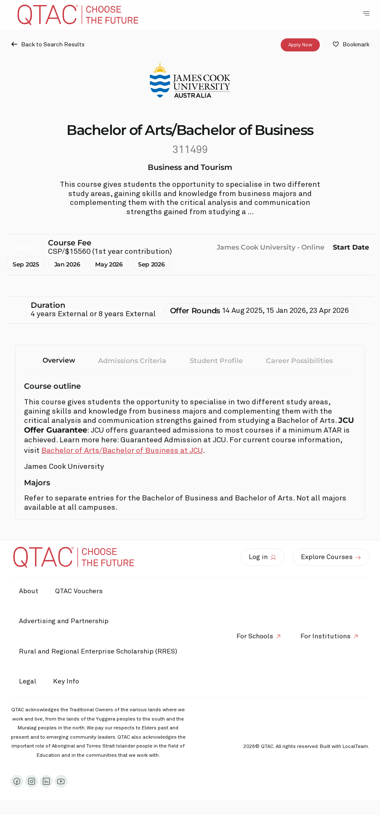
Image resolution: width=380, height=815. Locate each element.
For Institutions (325, 636)
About (28, 591)
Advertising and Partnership (64, 621)
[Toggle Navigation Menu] (366, 13)
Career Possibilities (299, 361)
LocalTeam (355, 746)
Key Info (68, 682)
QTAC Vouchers (79, 591)
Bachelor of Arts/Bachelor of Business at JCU (122, 451)
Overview (59, 360)
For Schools (255, 636)
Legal (27, 681)
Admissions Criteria (132, 361)
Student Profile (216, 361)
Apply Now (300, 45)
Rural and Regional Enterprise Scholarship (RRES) (98, 651)
